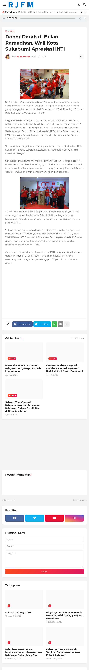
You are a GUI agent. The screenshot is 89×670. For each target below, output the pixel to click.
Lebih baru (9, 500)
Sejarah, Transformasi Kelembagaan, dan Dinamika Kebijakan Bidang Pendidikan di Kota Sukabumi (22, 407)
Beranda (9, 31)
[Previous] (81, 12)
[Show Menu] (4, 4)
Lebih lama (79, 500)
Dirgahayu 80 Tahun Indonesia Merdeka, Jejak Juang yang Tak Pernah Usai (64, 615)
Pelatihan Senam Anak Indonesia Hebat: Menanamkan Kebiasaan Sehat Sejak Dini (23, 652)
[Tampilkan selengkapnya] (67, 324)
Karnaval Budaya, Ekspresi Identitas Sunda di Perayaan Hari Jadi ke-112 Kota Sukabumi (64, 368)
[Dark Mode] (78, 4)
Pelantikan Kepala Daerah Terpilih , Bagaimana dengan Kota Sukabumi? (48, 12)
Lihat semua (77, 338)
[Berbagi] (81, 56)
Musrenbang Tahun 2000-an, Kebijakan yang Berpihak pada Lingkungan (23, 368)
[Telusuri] (85, 4)
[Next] (85, 12)
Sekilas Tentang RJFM (18, 612)
